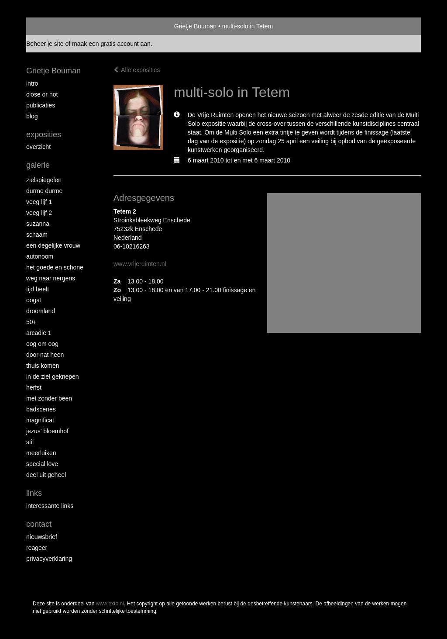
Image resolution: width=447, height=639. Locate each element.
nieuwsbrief (41, 536)
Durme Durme (44, 190)
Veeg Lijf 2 (39, 212)
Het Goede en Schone (54, 267)
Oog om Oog (42, 343)
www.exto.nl (110, 604)
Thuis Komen (42, 365)
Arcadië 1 (39, 332)
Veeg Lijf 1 (39, 201)
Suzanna (37, 223)
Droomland (40, 310)
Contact (39, 524)
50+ (31, 321)
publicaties (40, 105)
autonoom (39, 256)
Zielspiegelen (44, 179)
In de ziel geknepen (52, 376)
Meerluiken (41, 452)
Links (34, 493)
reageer (36, 547)
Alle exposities (136, 69)
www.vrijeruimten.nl (139, 263)
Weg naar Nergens (50, 278)
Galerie (38, 165)
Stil (30, 442)
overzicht (38, 146)
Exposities (43, 134)
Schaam (37, 234)
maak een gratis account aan (111, 43)
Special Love (42, 463)
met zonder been (49, 398)
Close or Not (42, 94)
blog (32, 116)
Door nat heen (45, 354)
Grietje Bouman (195, 26)
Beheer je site (45, 43)
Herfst (33, 387)
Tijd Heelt (37, 289)
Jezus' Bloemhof (47, 431)
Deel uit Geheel (46, 474)
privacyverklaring (49, 558)
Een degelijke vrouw (53, 245)
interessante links (49, 505)
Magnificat (40, 420)
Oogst (33, 300)
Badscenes (41, 409)
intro (32, 83)
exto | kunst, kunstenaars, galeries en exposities (51, 26)
